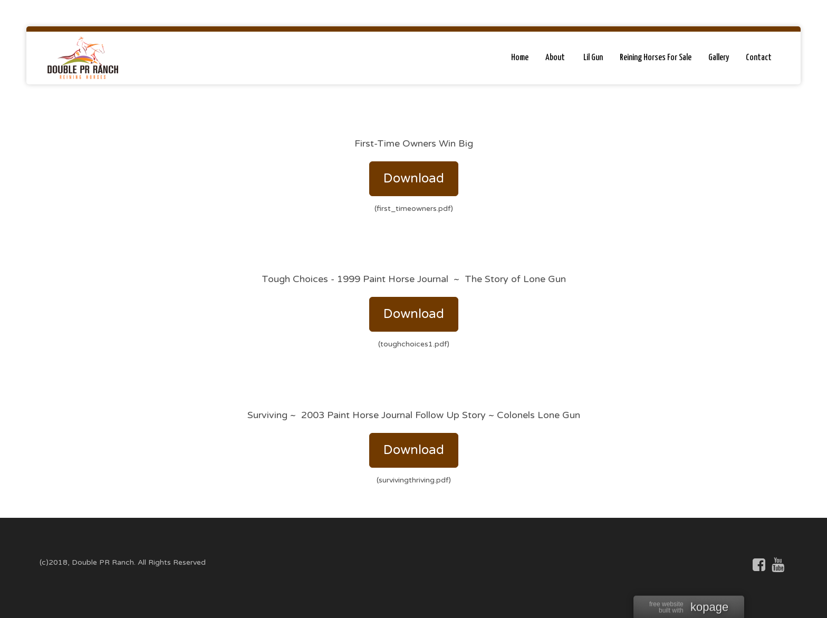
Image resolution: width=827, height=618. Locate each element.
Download (413, 178)
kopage (709, 608)
